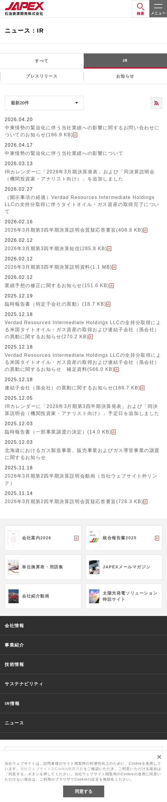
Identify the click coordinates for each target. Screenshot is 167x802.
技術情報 (14, 664)
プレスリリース (42, 76)
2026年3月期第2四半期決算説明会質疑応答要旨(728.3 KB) (74, 501)
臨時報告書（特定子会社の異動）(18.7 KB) (55, 304)
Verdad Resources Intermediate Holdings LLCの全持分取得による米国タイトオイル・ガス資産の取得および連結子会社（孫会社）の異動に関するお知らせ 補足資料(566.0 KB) (83, 362)
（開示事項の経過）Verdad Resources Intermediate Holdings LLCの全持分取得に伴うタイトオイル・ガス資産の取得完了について (82, 204)
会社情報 (14, 625)
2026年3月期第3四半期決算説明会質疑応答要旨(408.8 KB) (74, 229)
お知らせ (125, 76)
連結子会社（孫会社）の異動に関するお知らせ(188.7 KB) (72, 387)
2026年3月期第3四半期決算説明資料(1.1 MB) (58, 266)
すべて (41, 60)
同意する (83, 791)
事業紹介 (14, 644)
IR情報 (12, 703)
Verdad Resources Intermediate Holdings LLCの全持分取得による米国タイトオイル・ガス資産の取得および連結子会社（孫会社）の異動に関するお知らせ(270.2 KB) (83, 329)
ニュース (14, 722)
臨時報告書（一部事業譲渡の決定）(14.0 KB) (58, 431)
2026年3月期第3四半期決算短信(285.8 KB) (56, 248)
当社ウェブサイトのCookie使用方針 (52, 769)
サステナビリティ (24, 683)
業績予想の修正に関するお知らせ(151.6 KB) (57, 285)
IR (125, 60)
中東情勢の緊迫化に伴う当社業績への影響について (64, 153)
